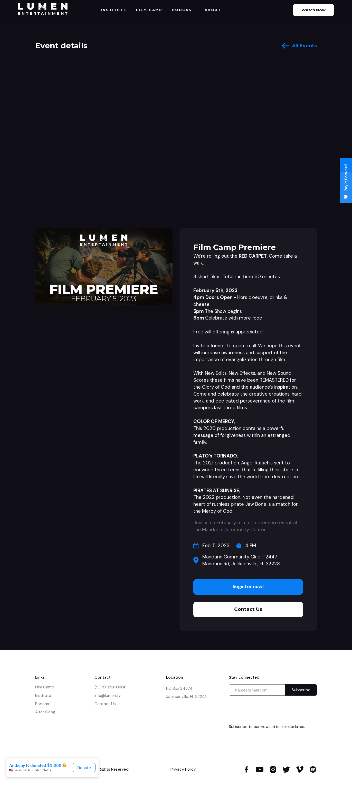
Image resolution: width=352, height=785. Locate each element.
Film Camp (44, 687)
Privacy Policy (183, 769)
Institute (43, 695)
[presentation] (268, 710)
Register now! (248, 587)
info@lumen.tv (107, 695)
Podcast (43, 703)
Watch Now (313, 9)
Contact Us (248, 609)
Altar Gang (45, 712)
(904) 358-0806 (110, 687)
